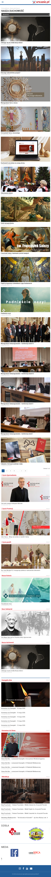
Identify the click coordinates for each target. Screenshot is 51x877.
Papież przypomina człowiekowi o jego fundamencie (16, 283)
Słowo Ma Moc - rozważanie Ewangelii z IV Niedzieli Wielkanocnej (21, 767)
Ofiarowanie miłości (7, 193)
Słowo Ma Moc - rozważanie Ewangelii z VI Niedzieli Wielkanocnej (21, 763)
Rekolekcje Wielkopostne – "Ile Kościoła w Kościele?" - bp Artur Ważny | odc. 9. (24, 817)
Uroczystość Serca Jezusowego (10, 133)
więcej (48, 475)
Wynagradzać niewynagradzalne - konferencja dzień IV (17, 343)
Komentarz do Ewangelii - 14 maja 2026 (13, 717)
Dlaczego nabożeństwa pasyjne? (10, 73)
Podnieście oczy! (6, 313)
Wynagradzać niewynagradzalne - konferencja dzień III (17, 374)
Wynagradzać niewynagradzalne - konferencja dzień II (17, 404)
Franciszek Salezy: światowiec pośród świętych (15, 253)
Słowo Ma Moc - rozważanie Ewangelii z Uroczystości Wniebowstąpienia (23, 759)
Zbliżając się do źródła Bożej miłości (11, 43)
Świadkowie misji (6, 604)
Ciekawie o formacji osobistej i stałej (11, 464)
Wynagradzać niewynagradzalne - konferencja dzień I (17, 434)
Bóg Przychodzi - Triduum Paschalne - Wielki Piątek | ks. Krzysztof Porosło (23, 809)
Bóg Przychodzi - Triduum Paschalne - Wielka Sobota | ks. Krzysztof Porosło (24, 805)
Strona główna (5, 8)
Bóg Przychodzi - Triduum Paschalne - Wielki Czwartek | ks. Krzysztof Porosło (24, 813)
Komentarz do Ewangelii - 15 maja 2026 (13, 712)
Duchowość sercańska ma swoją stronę (12, 163)
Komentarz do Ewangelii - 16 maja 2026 (13, 708)
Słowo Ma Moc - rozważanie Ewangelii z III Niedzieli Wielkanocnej (21, 771)
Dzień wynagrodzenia (7, 223)
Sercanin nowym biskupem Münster (12, 503)
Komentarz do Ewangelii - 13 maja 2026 (13, 721)
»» (25, 471)
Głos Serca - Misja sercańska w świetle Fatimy (15, 537)
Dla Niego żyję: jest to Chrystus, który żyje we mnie (16, 637)
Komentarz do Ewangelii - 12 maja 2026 (13, 725)
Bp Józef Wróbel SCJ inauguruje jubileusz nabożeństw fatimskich (20, 570)
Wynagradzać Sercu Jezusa (9, 103)
